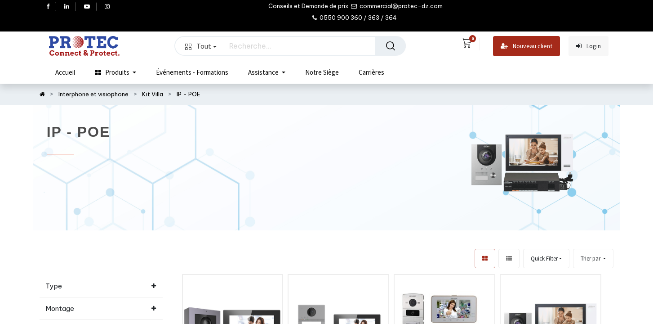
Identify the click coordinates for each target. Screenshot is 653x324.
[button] (593, 258)
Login (588, 46)
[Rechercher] (390, 46)
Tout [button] (201, 45)
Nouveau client (526, 46)
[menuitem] (65, 72)
